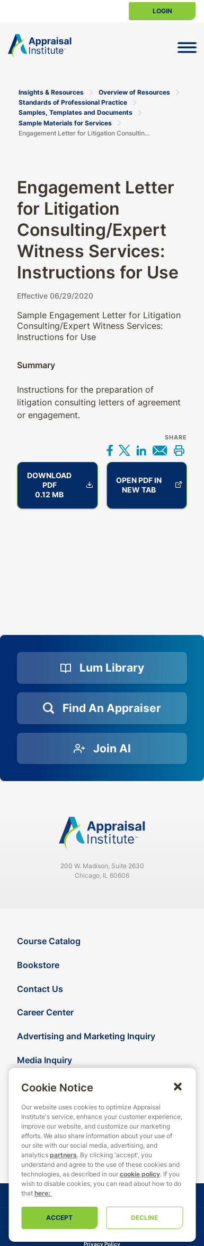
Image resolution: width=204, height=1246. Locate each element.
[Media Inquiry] (103, 1060)
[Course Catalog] (103, 941)
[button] (177, 1086)
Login (162, 11)
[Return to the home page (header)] (39, 46)
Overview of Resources (134, 92)
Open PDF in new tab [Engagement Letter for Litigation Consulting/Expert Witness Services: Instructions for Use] (149, 485)
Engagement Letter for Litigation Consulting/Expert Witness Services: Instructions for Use (86, 133)
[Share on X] (124, 452)
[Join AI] (102, 749)
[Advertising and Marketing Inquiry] (103, 1036)
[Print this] (178, 452)
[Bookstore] (103, 965)
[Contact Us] (103, 989)
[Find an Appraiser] (102, 708)
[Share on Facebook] (109, 452)
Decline (144, 1218)
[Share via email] (160, 452)
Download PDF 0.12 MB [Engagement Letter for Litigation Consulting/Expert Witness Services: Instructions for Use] (60, 485)
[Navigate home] (102, 833)
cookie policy (140, 1174)
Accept (59, 1218)
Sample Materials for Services (65, 123)
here (41, 1193)
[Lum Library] (102, 668)
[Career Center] (103, 1012)
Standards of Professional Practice (73, 102)
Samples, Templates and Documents (75, 112)
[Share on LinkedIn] (140, 452)
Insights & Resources (51, 92)
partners (63, 1155)
